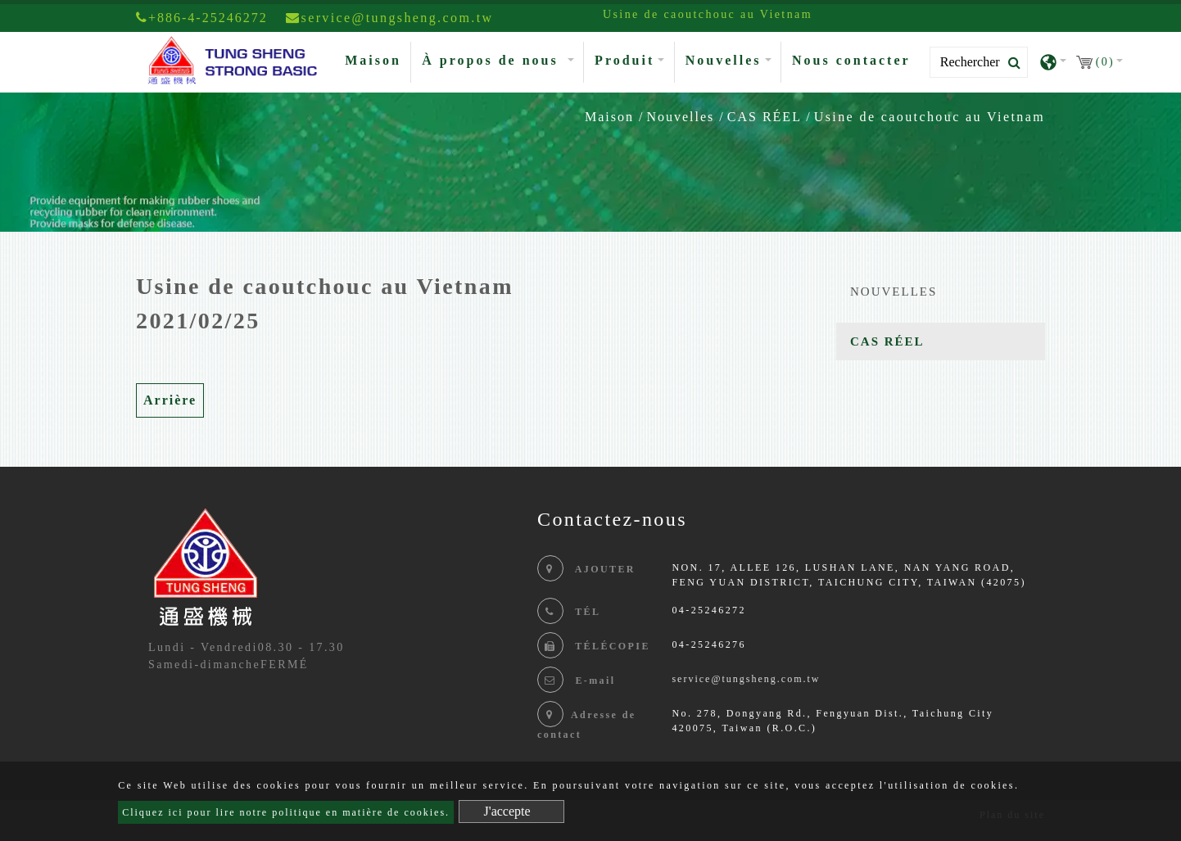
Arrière (170, 400)
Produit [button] (624, 60)
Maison (376, 58)
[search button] (1009, 63)
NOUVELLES (893, 291)
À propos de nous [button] (492, 60)
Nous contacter (851, 60)
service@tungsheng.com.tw (746, 679)
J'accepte (507, 811)
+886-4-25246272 (202, 18)
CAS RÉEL (764, 117)
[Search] (979, 62)
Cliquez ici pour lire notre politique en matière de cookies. (286, 812)
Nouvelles (680, 117)
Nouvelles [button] (724, 60)
